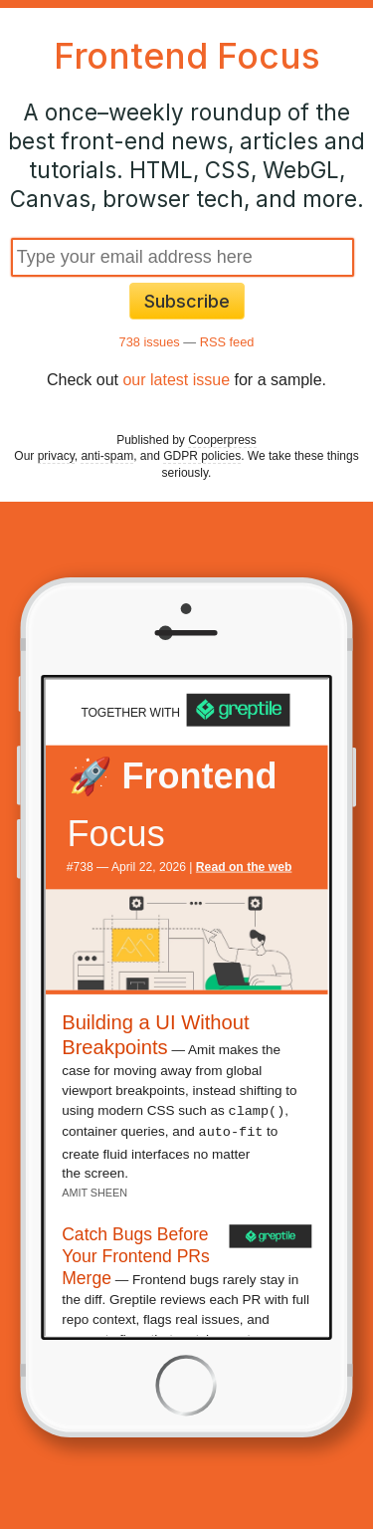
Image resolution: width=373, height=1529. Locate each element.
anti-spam (107, 456)
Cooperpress (222, 440)
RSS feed (227, 341)
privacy (56, 456)
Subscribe (187, 301)
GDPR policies (202, 456)
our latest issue (176, 379)
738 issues (149, 341)
